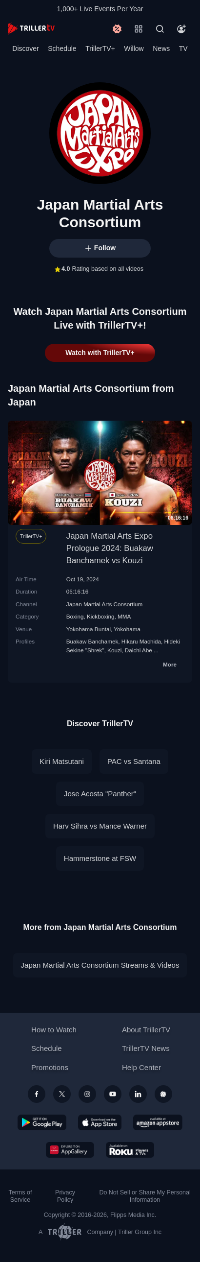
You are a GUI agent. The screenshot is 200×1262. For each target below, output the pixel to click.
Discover (25, 48)
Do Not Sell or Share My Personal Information (144, 1196)
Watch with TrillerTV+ (99, 353)
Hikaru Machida (141, 641)
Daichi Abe (138, 650)
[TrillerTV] (31, 29)
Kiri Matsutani (62, 761)
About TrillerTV (146, 1029)
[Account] (181, 29)
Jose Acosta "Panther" (100, 793)
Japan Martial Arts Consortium (104, 604)
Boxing (75, 616)
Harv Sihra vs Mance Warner (100, 826)
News (161, 48)
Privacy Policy (65, 1196)
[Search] (160, 29)
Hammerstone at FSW (100, 858)
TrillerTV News (146, 1048)
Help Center (141, 1067)
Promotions (49, 1067)
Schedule (62, 48)
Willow (133, 48)
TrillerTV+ (100, 48)
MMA (124, 616)
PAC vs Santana (133, 761)
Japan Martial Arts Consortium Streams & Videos (100, 965)
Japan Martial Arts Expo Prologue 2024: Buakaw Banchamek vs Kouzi (109, 548)
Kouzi (114, 650)
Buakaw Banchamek (92, 641)
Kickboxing (101, 616)
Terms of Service (20, 1196)
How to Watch (54, 1029)
